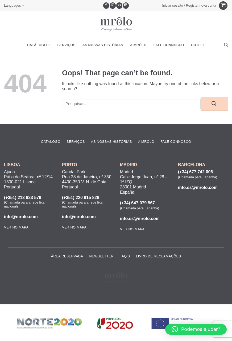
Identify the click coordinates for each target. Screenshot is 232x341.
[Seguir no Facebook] (106, 5)
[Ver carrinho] (223, 5)
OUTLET (198, 45)
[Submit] (214, 104)
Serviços (66, 45)
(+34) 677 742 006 (195, 172)
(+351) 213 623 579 (22, 197)
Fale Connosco (169, 45)
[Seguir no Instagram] (113, 5)
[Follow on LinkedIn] (126, 5)
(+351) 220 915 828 (80, 197)
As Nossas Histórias (102, 45)
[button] (189, 5)
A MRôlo (138, 45)
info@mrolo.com (21, 216)
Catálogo (39, 45)
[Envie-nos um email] (119, 5)
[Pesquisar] (226, 45)
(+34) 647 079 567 (137, 203)
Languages (14, 5)
